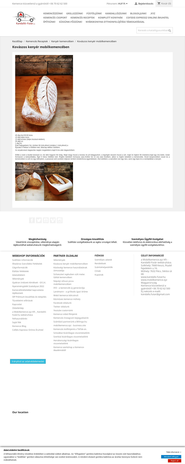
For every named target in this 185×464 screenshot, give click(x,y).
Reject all (174, 460)
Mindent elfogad (171, 456)
